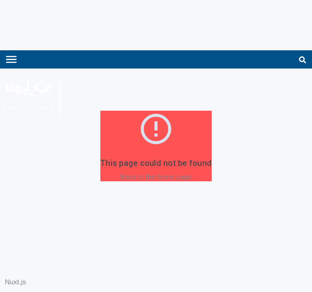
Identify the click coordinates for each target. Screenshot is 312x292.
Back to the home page (156, 177)
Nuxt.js (15, 282)
